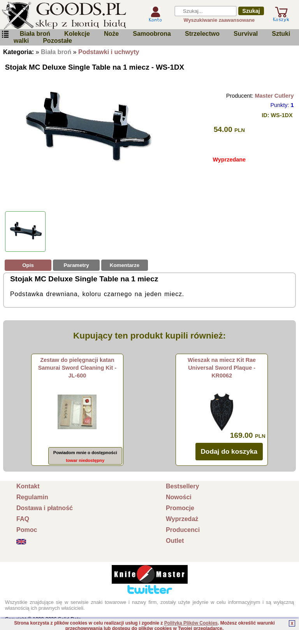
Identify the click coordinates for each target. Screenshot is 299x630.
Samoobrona (152, 33)
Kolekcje (77, 33)
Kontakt (28, 486)
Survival (246, 33)
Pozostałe (57, 40)
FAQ (22, 519)
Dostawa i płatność (44, 508)
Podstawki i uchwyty (108, 52)
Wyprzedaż (182, 519)
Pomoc (26, 529)
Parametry (76, 265)
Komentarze (124, 265)
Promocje (180, 508)
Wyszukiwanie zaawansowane (219, 20)
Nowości (179, 497)
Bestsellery (182, 486)
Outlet (175, 540)
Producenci (183, 529)
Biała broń (35, 33)
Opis (28, 265)
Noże (111, 33)
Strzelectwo (202, 33)
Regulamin (32, 497)
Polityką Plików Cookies (191, 623)
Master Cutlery (274, 96)
